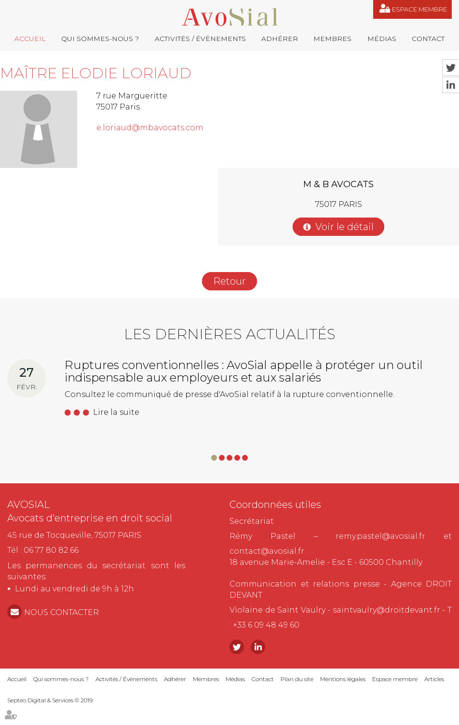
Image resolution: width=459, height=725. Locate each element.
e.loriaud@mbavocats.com (149, 127)
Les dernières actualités (230, 334)
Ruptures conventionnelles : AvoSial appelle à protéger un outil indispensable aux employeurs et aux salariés (244, 371)
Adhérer (279, 38)
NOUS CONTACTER (61, 612)
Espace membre (419, 9)
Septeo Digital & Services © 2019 (50, 700)
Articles (434, 679)
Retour (229, 281)
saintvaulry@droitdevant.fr (386, 610)
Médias (381, 38)
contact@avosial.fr (267, 551)
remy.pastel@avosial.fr (380, 536)
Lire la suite (116, 412)
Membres (332, 38)
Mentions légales (342, 679)
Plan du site (297, 679)
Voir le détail (344, 227)
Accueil (30, 38)
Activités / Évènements (200, 38)
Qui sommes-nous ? (100, 38)
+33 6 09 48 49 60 (266, 624)
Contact (428, 38)
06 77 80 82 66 (51, 550)
